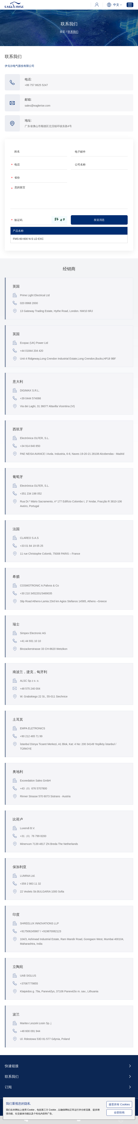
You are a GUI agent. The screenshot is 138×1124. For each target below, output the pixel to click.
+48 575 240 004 (26, 688)
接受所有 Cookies (120, 1102)
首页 (62, 31)
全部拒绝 (120, 1112)
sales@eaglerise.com (38, 105)
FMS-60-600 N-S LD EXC (28, 239)
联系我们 (73, 31)
